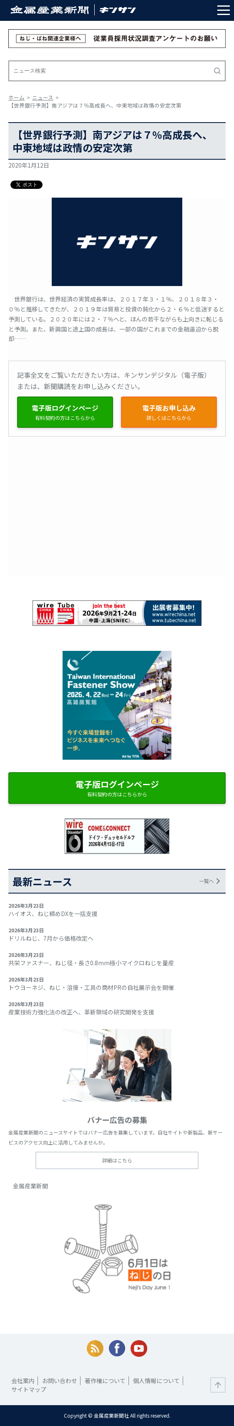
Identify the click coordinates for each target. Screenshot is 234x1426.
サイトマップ (28, 1389)
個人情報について (156, 1380)
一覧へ (206, 880)
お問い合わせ (59, 1380)
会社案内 (23, 1380)
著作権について (105, 1380)
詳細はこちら (117, 1160)
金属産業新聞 (30, 1186)
